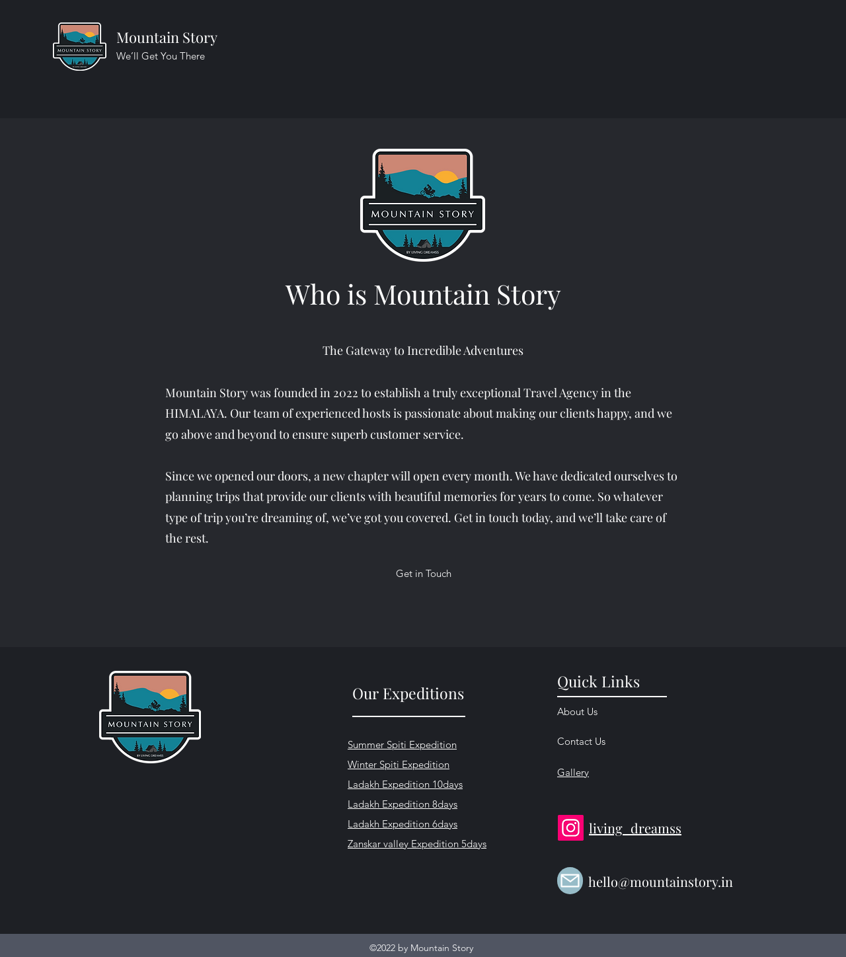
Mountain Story (166, 37)
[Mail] (570, 880)
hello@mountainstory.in (660, 881)
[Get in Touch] (423, 574)
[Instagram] (571, 828)
